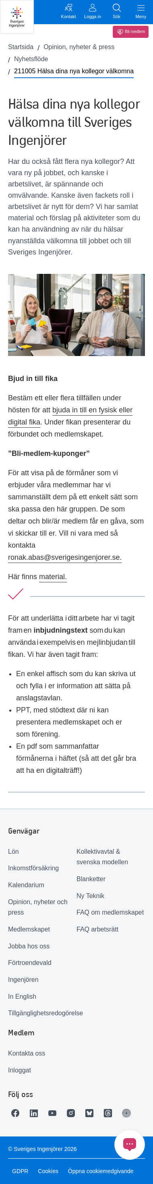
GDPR (20, 1171)
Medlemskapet (29, 929)
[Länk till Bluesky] (91, 1113)
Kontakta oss (26, 1053)
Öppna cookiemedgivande (101, 1171)
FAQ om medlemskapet (110, 912)
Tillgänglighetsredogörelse (42, 1013)
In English (22, 996)
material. (53, 577)
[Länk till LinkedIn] (36, 1113)
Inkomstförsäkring (33, 868)
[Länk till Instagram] (73, 1113)
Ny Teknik (90, 895)
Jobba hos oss (29, 946)
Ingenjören (23, 979)
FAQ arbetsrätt (97, 929)
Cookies (48, 1171)
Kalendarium (26, 885)
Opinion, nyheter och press (38, 907)
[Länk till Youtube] (54, 1113)
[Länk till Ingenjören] (128, 1113)
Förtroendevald (30, 962)
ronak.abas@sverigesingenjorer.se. (65, 557)
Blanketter (90, 879)
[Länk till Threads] (110, 1113)
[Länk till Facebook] (17, 1113)
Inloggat (19, 1070)
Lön (13, 851)
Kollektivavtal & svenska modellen (102, 857)
